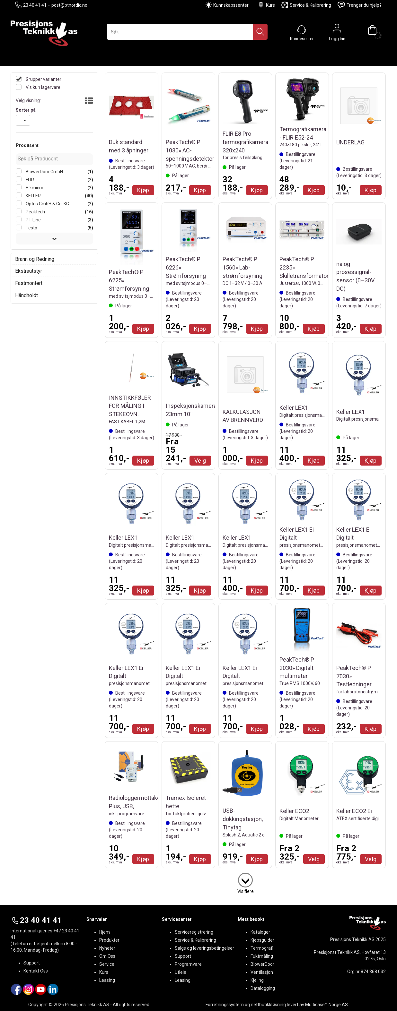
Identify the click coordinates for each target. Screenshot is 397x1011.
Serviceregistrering (194, 932)
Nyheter (107, 948)
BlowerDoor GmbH (44, 171)
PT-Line (33, 219)
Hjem (104, 932)
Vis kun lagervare (42, 87)
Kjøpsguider (262, 940)
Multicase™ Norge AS (326, 1004)
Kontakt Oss (35, 970)
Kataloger (260, 932)
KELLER (33, 195)
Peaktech (35, 211)
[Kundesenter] (302, 30)
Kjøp (143, 190)
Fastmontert (28, 283)
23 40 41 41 (31, 5)
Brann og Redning (34, 259)
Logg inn (337, 30)
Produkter (109, 940)
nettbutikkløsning (268, 1004)
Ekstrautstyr (28, 271)
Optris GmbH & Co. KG (47, 203)
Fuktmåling (262, 956)
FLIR (29, 179)
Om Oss (107, 956)
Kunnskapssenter (231, 5)
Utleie (180, 972)
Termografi (262, 948)
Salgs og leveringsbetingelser (204, 948)
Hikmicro (34, 187)
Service (106, 964)
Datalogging (263, 988)
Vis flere (245, 891)
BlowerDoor (262, 964)
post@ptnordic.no (69, 5)
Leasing (107, 980)
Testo (31, 227)
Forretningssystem (225, 1004)
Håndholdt (26, 295)
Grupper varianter (43, 79)
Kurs (266, 5)
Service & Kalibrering (306, 5)
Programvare (188, 964)
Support (31, 962)
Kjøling (257, 980)
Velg (200, 460)
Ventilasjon (262, 972)
